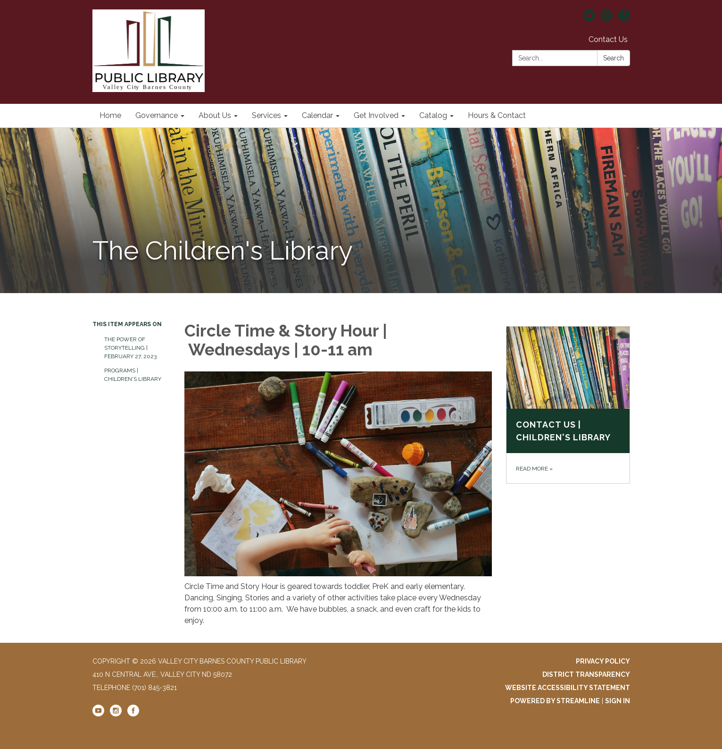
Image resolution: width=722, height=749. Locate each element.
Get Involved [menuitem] (376, 115)
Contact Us (608, 39)
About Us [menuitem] (215, 115)
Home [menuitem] (110, 115)
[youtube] (589, 18)
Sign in (617, 701)
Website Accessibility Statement (567, 687)
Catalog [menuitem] (433, 115)
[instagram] (607, 18)
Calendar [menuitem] (317, 115)
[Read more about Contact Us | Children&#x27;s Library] (568, 405)
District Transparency (586, 674)
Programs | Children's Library (132, 374)
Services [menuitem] (266, 115)
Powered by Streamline (555, 701)
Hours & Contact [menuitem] (497, 115)
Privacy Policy (603, 661)
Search (613, 58)
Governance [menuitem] (156, 115)
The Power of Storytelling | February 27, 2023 (130, 348)
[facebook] (624, 18)
